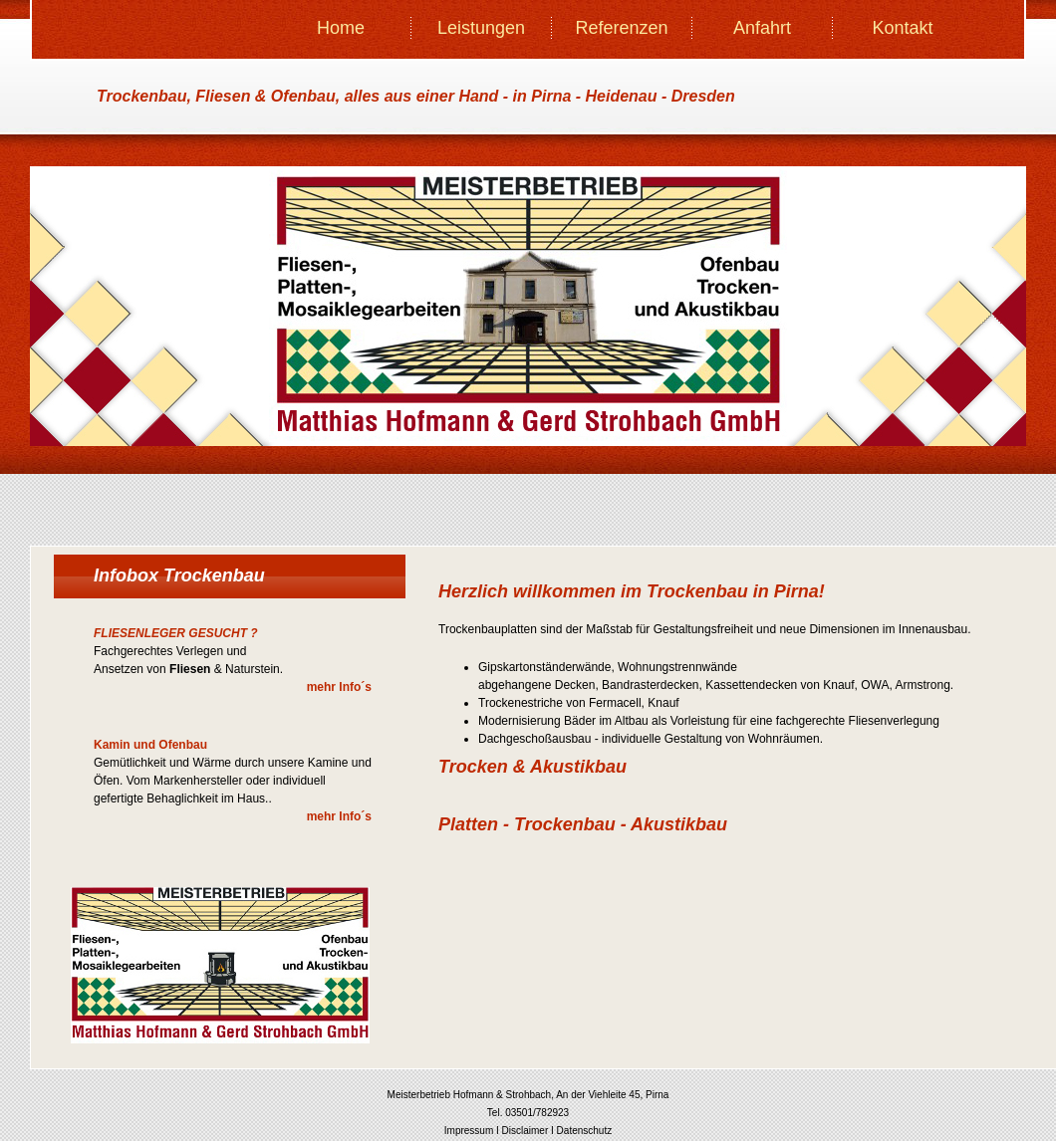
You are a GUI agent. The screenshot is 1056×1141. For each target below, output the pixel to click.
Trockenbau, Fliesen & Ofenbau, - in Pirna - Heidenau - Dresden (416, 96)
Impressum (468, 1130)
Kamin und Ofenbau (150, 745)
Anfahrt (762, 28)
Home (341, 28)
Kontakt (902, 28)
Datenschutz (585, 1130)
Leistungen (481, 28)
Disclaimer (525, 1130)
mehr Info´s (339, 687)
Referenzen (621, 28)
